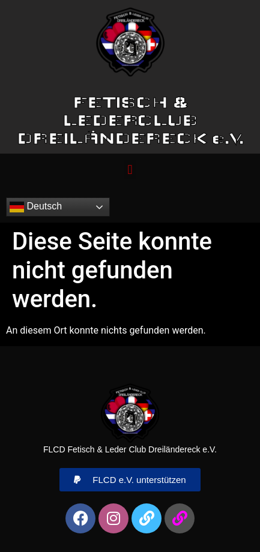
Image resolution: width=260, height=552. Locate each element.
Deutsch (36, 207)
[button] (130, 169)
